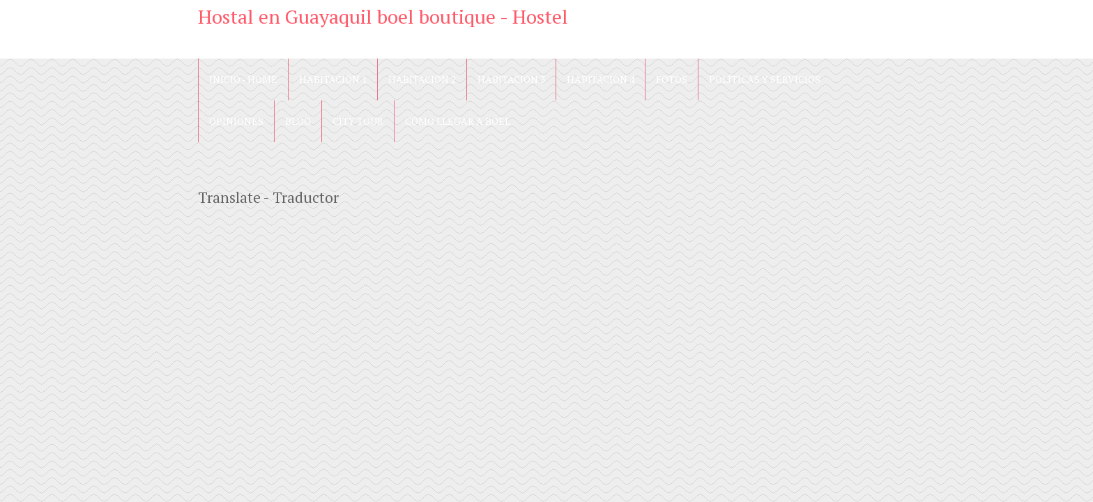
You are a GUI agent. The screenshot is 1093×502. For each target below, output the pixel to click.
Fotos (671, 79)
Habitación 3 (511, 79)
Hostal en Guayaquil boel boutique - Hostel (383, 16)
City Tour (358, 121)
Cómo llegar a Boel (457, 121)
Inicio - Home (243, 79)
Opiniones (236, 121)
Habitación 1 (333, 79)
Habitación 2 (422, 79)
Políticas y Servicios (764, 79)
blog (298, 121)
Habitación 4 (600, 79)
